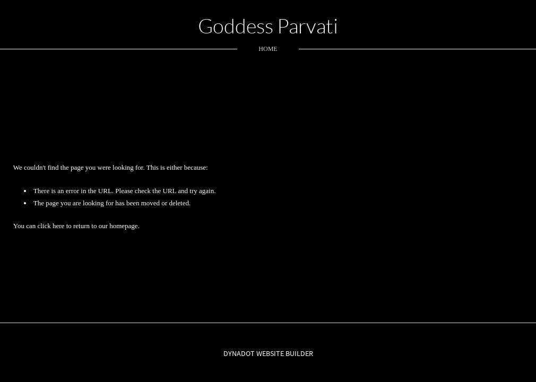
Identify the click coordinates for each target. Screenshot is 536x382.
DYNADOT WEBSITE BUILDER (268, 353)
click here (50, 226)
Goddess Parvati (268, 25)
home (267, 49)
